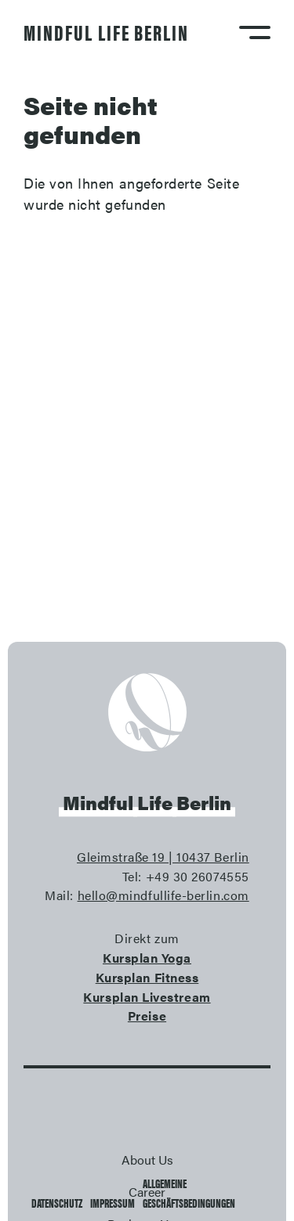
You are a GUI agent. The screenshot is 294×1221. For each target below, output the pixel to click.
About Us (147, 1160)
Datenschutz (56, 1203)
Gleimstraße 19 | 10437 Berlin (163, 857)
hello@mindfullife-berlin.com (163, 895)
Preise (147, 1016)
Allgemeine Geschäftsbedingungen (189, 1193)
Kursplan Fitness (147, 977)
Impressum (112, 1203)
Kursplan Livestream (146, 997)
